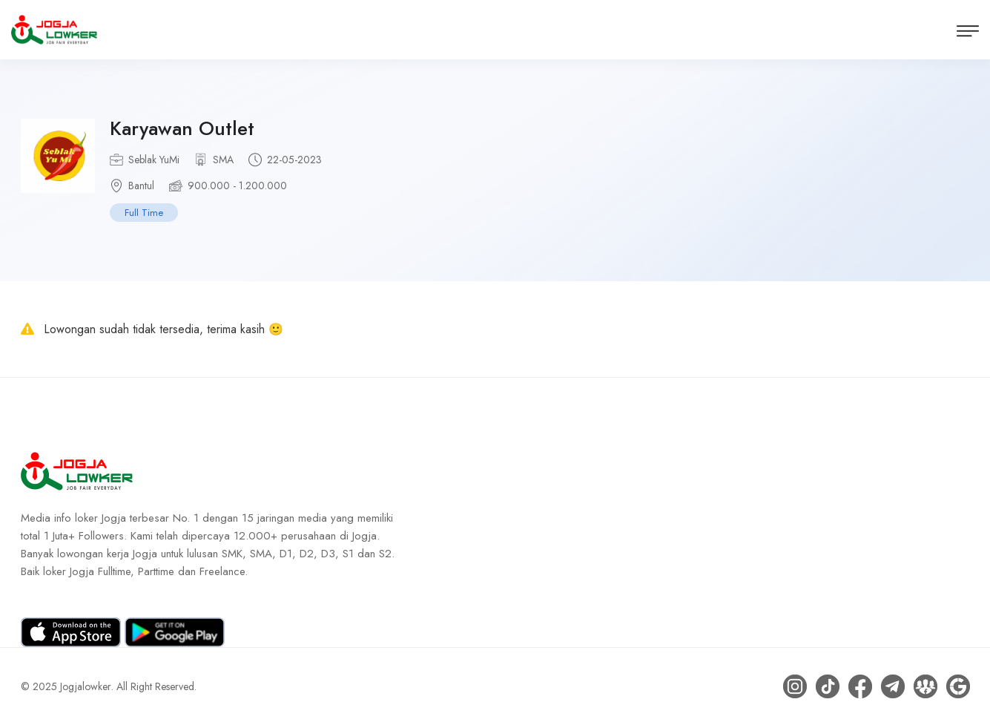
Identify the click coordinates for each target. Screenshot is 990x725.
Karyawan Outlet (182, 128)
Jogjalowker (85, 686)
